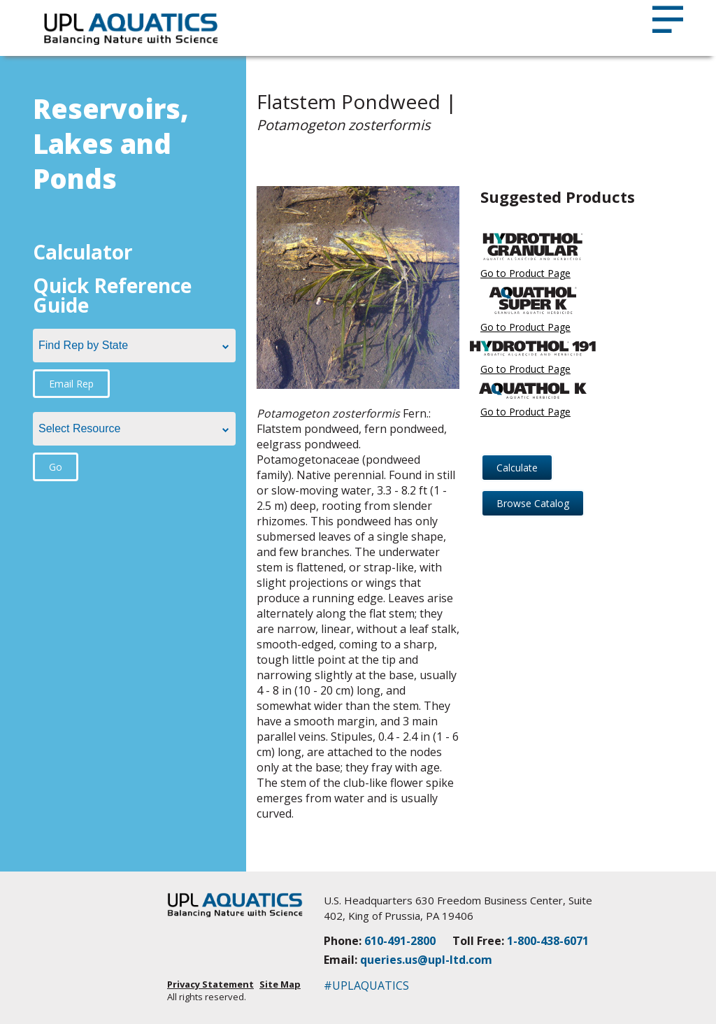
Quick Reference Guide (112, 295)
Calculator (83, 252)
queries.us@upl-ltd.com (426, 959)
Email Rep (71, 383)
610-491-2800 (400, 940)
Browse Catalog (532, 503)
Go (55, 467)
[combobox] (134, 345)
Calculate (517, 467)
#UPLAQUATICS (366, 985)
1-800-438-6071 (548, 940)
